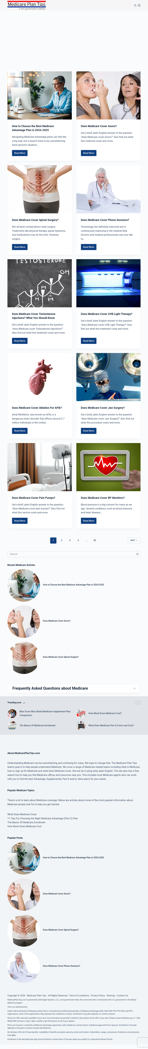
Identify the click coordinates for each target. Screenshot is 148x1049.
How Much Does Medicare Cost (24, 830)
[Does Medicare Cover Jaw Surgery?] (108, 377)
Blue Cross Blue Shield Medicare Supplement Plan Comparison (45, 718)
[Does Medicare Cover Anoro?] (108, 95)
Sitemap (111, 1000)
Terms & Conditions (79, 1000)
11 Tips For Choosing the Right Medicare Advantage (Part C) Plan (42, 823)
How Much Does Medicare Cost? (105, 717)
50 (95, 540)
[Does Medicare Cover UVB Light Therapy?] (108, 283)
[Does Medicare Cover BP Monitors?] (108, 467)
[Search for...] (71, 554)
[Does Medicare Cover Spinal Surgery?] (39, 189)
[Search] (135, 5)
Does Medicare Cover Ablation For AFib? (39, 407)
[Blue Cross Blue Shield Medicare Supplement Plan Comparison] (12, 718)
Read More (21, 154)
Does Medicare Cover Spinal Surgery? (37, 220)
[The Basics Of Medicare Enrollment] (12, 730)
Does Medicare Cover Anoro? (100, 126)
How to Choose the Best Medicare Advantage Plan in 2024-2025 (74, 584)
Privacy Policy (98, 1000)
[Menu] (139, 5)
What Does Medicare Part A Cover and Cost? (111, 730)
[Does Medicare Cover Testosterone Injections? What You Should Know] (39, 283)
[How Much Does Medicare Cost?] (80, 718)
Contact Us (122, 1000)
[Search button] (137, 554)
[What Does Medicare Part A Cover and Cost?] (80, 730)
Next (134, 540)
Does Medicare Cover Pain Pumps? (36, 498)
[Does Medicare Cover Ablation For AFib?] (39, 377)
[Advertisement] (74, 33)
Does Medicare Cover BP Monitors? (105, 498)
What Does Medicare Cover (22, 818)
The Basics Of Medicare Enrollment (38, 730)
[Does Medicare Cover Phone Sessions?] (108, 189)
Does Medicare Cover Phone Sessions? (107, 220)
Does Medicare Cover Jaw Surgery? (105, 407)
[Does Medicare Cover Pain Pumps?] (39, 467)
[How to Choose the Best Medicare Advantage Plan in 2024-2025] (39, 95)
